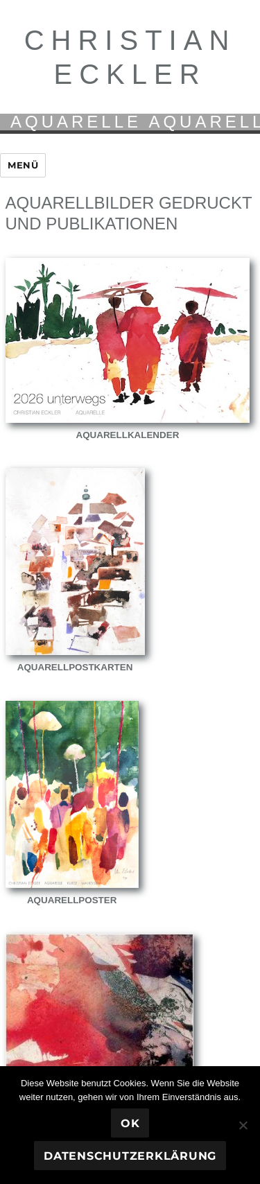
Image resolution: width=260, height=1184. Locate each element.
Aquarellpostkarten (75, 667)
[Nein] (243, 1125)
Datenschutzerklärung (130, 1156)
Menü (23, 165)
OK (130, 1123)
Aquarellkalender (128, 435)
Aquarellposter (71, 900)
